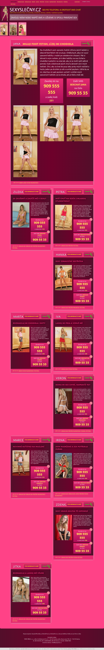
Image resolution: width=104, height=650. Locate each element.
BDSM (33, 1)
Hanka (61, 254)
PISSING (66, 1)
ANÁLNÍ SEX (21, 1)
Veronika (63, 377)
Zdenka (62, 504)
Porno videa (78, 634)
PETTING (13, 4)
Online (46, 191)
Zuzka (18, 191)
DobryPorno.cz (54, 634)
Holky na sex (70, 634)
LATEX (37, 1)
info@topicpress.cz (83, 648)
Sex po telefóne (63, 634)
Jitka (17, 566)
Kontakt (77, 1)
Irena (60, 439)
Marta (18, 316)
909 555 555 (39, 224)
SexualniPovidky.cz (37, 634)
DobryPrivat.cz (46, 634)
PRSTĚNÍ (42, 1)
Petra (60, 191)
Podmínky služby (91, 648)
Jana (16, 43)
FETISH (47, 1)
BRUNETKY (60, 1)
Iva (58, 316)
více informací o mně (31, 191)
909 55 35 (78, 92)
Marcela (20, 439)
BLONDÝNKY (53, 1)
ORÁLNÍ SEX (28, 1)
